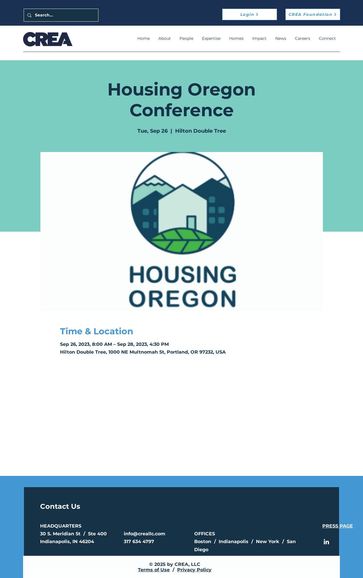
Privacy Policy (194, 570)
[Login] (249, 14)
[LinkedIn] (326, 541)
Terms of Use (154, 570)
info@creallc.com (144, 533)
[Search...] (60, 15)
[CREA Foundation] (312, 14)
